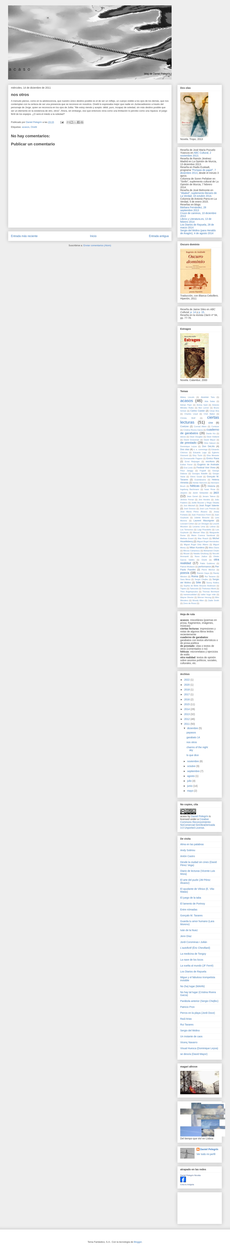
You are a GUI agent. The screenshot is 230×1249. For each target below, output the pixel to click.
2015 (187, 704)
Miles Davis (214, 548)
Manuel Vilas (199, 532)
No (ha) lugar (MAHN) (192, 986)
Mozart (186, 553)
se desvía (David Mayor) (194, 1054)
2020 (187, 684)
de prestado (188, 442)
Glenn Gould (196, 477)
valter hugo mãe (208, 594)
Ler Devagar (203, 524)
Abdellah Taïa (208, 397)
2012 (187, 719)
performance (204, 566)
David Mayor (210, 440)
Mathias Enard (187, 538)
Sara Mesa (185, 579)
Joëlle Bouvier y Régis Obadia (205, 503)
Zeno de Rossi (189, 603)
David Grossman (191, 440)
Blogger (138, 1242)
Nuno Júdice (201, 556)
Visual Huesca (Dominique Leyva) (199, 1048)
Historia (211, 486)
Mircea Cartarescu (191, 551)
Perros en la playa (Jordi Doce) (197, 1012)
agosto (191, 776)
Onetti (34, 127)
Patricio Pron (187, 1006)
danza (183, 437)
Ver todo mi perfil (206, 1154)
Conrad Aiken (200, 426)
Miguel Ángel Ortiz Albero (196, 544)
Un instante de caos (191, 1036)
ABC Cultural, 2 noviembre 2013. (195, 154)
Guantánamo (200, 480)
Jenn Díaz (186, 936)
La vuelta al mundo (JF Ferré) (196, 965)
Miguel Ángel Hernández (208, 541)
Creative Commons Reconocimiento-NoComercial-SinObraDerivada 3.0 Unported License (197, 823)
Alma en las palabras (192, 844)
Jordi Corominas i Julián (193, 942)
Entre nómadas (188, 909)
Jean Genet (192, 496)
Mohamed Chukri (211, 551)
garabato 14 (193, 737)
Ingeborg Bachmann (189, 489)
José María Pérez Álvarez (193, 512)
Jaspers (183, 493)
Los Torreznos (186, 530)
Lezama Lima (198, 526)
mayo (190, 790)
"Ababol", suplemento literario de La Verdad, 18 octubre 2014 (198, 194)
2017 (187, 694)
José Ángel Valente (209, 505)
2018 (187, 689)
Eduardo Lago (199, 452)
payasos (191, 732)
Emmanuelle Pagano (192, 458)
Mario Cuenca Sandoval (203, 535)
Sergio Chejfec (201, 579)
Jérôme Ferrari (187, 500)
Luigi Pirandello (204, 530)
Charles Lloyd (191, 414)
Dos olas (184, 449)
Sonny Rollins (212, 583)
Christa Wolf (187, 418)
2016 (187, 699)
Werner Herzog (204, 597)
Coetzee (184, 426)
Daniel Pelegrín (199, 816)
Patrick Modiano (187, 567)
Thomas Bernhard (211, 592)
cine (210, 422)
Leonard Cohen (187, 524)
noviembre (193, 761)
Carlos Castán (197, 411)
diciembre (193, 728)
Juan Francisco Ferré (201, 515)
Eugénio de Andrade (208, 464)
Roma (194, 576)
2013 (187, 714)
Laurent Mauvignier (204, 520)
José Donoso (190, 509)
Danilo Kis (211, 433)
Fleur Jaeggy (186, 471)
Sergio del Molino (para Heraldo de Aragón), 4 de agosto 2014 (198, 232)
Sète (198, 582)
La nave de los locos (191, 959)
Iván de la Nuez (189, 930)
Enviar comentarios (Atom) (97, 245)
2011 (187, 723)
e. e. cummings (201, 449)
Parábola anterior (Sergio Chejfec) (199, 1001)
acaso (183, 816)
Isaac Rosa (209, 489)
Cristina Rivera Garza (193, 430)
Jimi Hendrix (204, 500)
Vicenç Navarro (188, 1042)
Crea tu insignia (187, 1184)
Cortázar (215, 426)
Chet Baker (209, 414)
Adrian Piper (186, 405)
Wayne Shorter (187, 597)
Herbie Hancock (200, 483)
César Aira (214, 411)
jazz (216, 492)
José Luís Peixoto (208, 509)
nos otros (192, 742)
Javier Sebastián (200, 493)
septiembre (193, 771)
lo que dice (193, 755)
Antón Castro (187, 856)
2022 (187, 679)
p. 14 (193, 312)
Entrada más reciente (24, 236)
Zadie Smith (213, 600)
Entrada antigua (159, 236)
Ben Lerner (203, 408)
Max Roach (203, 538)
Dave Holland (213, 437)
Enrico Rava (212, 458)
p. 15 (201, 312)
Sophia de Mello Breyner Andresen (199, 586)
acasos (25, 127)
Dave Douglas (196, 437)
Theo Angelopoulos (189, 592)
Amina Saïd (202, 405)
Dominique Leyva (188, 446)
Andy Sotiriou (187, 850)
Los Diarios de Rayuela (193, 971)
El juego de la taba (190, 897)
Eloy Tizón (197, 455)
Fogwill (203, 471)
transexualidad (190, 594)
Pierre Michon (208, 570)
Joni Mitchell (189, 505)
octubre (191, 766)
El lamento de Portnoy (192, 903)
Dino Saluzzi (210, 443)
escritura (210, 461)
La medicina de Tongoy (193, 953)
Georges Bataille (200, 473)
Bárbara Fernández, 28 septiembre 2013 (193, 209)
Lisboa (213, 526)
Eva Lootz (188, 468)
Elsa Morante (213, 455)
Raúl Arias (186, 1018)
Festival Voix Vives (206, 467)
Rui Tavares (210, 576)
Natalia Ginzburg (201, 553)
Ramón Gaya (203, 573)
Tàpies (183, 588)
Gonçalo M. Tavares (191, 915)
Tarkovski (194, 588)
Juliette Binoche (202, 517)
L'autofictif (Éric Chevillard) (195, 947)
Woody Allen (198, 600)
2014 (187, 709)
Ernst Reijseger (192, 461)
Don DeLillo (208, 446)
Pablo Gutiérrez (207, 563)
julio (189, 780)
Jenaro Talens (209, 496)
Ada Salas (210, 401)
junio (190, 785)
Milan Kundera (197, 547)
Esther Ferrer (186, 464)
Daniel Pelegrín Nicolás (190, 1175)
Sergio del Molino (190, 1030)
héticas (194, 486)
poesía (184, 573)
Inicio (93, 236)
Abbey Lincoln (187, 397)
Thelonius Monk (209, 588)
